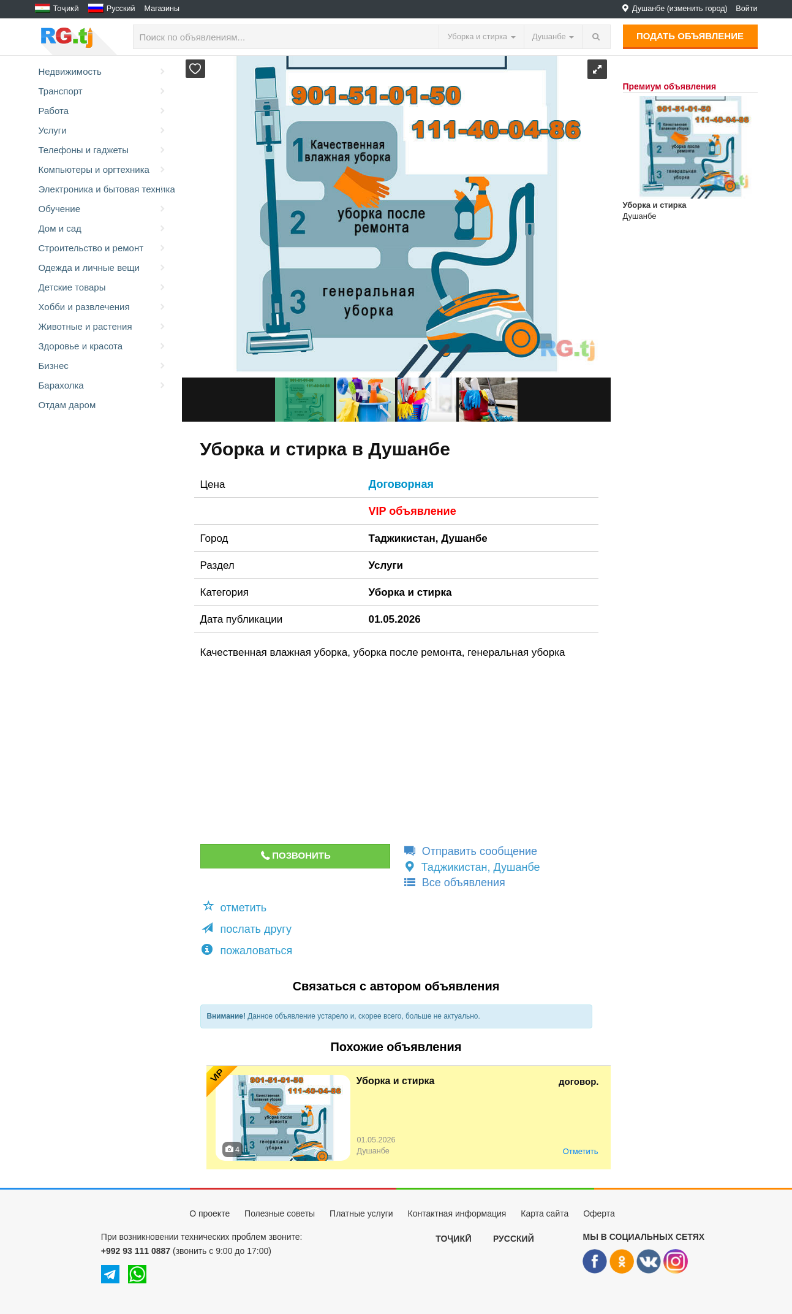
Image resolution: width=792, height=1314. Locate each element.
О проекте (209, 1213)
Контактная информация (456, 1213)
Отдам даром (67, 405)
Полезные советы (279, 1213)
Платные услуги (361, 1213)
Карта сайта (544, 1213)
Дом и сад (103, 228)
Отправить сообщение (470, 851)
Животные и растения (103, 327)
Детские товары (103, 287)
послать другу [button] (247, 928)
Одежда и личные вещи (103, 268)
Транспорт (103, 91)
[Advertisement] (386, 752)
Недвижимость (103, 72)
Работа (103, 111)
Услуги (103, 130)
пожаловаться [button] (247, 950)
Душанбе (464, 538)
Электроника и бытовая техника (104, 189)
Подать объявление (690, 36)
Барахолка (103, 385)
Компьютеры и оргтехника (103, 170)
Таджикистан (402, 538)
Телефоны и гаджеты (103, 150)
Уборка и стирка (410, 592)
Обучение (103, 209)
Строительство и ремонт (103, 248)
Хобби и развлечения (103, 307)
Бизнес (103, 366)
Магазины (162, 8)
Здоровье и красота (103, 346)
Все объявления (453, 882)
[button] (195, 68)
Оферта (599, 1213)
